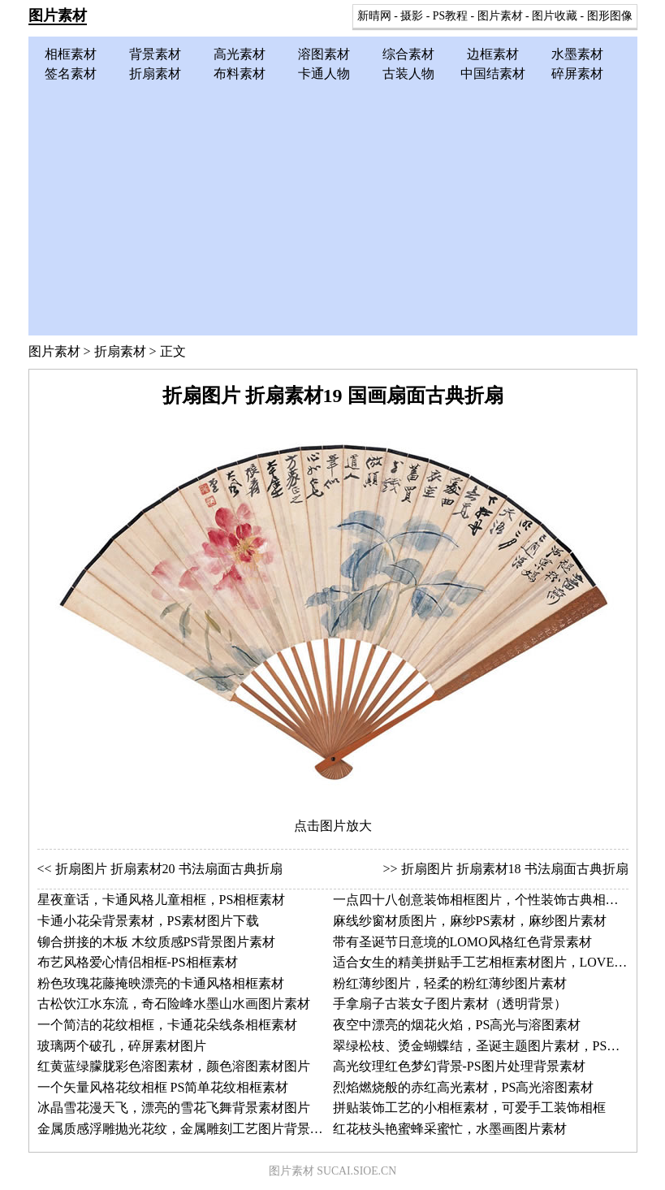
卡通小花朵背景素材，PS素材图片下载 (148, 921)
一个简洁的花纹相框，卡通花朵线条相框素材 (167, 1025)
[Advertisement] (332, 205)
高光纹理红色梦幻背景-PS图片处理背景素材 (459, 1066)
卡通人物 (324, 73)
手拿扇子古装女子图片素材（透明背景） (450, 1003)
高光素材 (240, 54)
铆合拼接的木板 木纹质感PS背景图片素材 (156, 942)
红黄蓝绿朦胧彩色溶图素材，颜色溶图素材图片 (173, 1066)
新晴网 (374, 16)
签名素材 (71, 73)
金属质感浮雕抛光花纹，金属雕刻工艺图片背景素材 (186, 1129)
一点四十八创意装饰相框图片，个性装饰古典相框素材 (489, 900)
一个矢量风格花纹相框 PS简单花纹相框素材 (163, 1087)
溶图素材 (324, 54)
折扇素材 (155, 73)
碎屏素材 (577, 73)
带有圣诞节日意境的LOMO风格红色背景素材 (462, 942)
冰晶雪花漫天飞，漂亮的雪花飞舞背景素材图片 (173, 1107)
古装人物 (408, 73)
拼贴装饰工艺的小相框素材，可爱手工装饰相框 (469, 1107)
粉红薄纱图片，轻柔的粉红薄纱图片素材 (450, 983)
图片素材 (57, 15)
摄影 (411, 16)
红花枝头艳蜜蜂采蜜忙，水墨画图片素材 (450, 1129)
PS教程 (450, 16)
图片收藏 (554, 16)
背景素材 (155, 54)
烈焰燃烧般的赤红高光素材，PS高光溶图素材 (463, 1087)
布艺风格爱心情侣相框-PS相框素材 (137, 962)
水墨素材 (577, 54)
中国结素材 (492, 73)
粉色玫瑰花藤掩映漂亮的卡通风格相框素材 (160, 983)
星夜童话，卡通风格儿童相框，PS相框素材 (161, 900)
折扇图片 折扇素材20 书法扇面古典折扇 (169, 869)
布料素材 (240, 73)
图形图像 (610, 16)
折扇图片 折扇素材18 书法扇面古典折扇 (514, 869)
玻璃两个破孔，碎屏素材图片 (121, 1046)
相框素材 (71, 54)
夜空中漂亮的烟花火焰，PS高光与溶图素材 (457, 1025)
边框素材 (493, 54)
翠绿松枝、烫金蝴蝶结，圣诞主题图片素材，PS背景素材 (496, 1046)
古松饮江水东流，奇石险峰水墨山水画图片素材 (173, 1003)
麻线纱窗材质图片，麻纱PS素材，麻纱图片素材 (470, 921)
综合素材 (408, 54)
